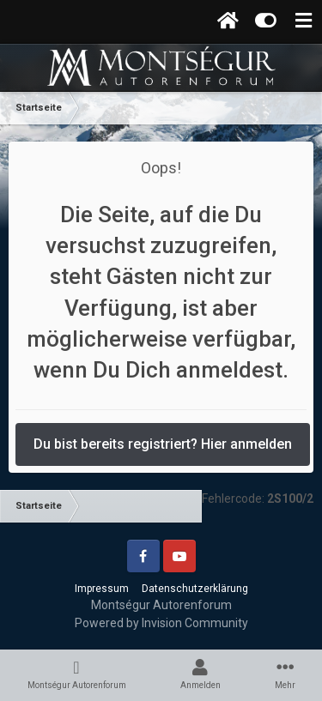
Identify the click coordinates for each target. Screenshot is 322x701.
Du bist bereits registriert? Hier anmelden (162, 444)
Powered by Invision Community (161, 623)
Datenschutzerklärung (195, 589)
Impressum (102, 589)
